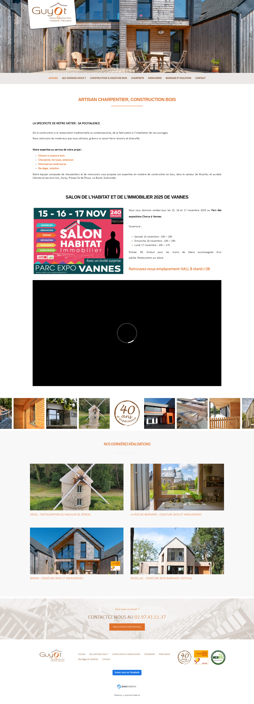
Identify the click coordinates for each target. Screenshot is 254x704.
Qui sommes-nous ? (74, 78)
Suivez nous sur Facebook (127, 672)
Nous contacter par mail (127, 627)
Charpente (137, 78)
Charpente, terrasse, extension (55, 160)
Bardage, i (48, 168)
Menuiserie (155, 78)
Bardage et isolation (178, 78)
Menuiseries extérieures (52, 164)
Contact (200, 78)
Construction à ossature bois (108, 78)
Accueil (53, 78)
